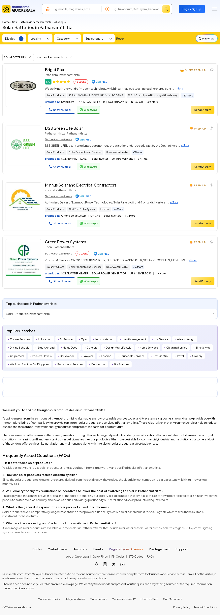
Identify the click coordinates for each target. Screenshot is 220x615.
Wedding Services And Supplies (29, 364)
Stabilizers (67, 101)
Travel (180, 356)
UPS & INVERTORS (141, 273)
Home (6, 22)
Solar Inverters (112, 215)
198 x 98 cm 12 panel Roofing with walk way (152, 95)
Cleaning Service (176, 347)
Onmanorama (98, 599)
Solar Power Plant (122, 158)
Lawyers (88, 356)
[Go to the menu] (215, 9)
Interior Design (186, 339)
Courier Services (20, 339)
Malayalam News (75, 599)
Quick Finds (100, 556)
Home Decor (70, 347)
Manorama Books (49, 599)
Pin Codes (118, 556)
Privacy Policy (181, 607)
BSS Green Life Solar (64, 128)
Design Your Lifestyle (118, 347)
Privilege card (159, 549)
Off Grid (95, 215)
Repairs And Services (70, 364)
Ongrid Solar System (73, 215)
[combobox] (76, 9)
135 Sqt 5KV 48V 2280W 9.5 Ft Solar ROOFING (96, 95)
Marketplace (57, 549)
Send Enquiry (202, 109)
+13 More (130, 215)
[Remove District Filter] (71, 57)
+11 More (137, 152)
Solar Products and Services (85, 152)
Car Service (161, 339)
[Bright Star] (23, 87)
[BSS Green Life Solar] (23, 145)
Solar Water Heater (117, 152)
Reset (120, 38)
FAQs (150, 556)
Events (98, 549)
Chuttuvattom (149, 599)
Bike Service (203, 347)
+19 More (160, 273)
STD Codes (135, 556)
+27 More (141, 158)
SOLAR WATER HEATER (91, 101)
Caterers (92, 347)
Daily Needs (67, 356)
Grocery (197, 356)
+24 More (152, 101)
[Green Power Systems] (23, 259)
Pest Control (160, 356)
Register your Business (126, 549)
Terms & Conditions (206, 607)
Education (44, 339)
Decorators (98, 364)
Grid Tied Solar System (82, 209)
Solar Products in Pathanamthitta (28, 313)
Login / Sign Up (191, 9)
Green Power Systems (65, 241)
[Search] (166, 9)
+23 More (187, 95)
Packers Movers (42, 356)
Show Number (60, 109)
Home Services (149, 347)
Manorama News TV (124, 599)
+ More (179, 88)
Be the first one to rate (58, 139)
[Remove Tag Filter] (30, 57)
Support (181, 549)
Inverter (104, 209)
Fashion (106, 356)
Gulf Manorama (172, 599)
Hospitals (80, 549)
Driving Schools (19, 347)
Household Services (132, 356)
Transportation (104, 339)
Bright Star (55, 69)
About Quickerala (77, 556)
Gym (84, 339)
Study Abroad (46, 347)
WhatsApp (88, 110)
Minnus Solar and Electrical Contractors (81, 184)
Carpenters (17, 356)
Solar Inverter (100, 158)
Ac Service (66, 339)
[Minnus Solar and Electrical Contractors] (23, 202)
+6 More (118, 209)
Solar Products (55, 95)
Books (37, 549)
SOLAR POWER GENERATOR (125, 101)
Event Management (134, 339)
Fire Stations (121, 364)
